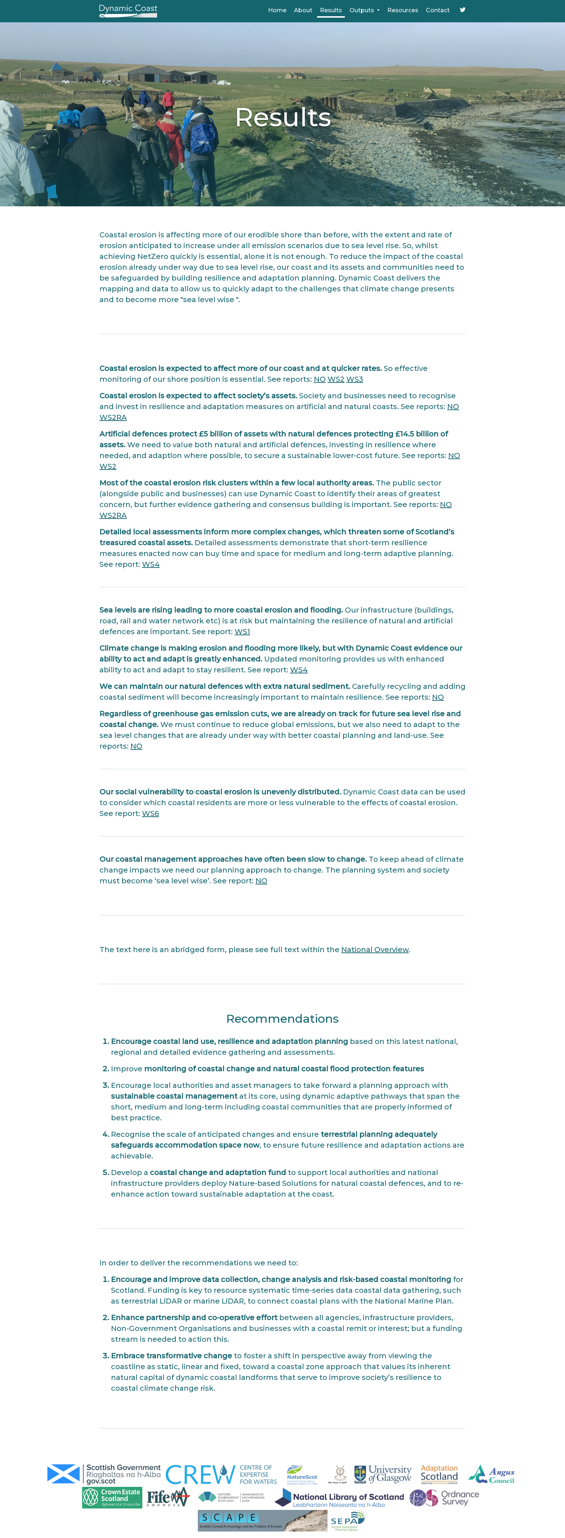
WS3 (354, 379)
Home (277, 10)
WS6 (150, 813)
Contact (438, 10)
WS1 (242, 631)
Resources (402, 10)
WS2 (336, 379)
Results (331, 10)
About (303, 10)
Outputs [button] (362, 10)
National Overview (375, 949)
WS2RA (113, 417)
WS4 (151, 564)
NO (320, 379)
